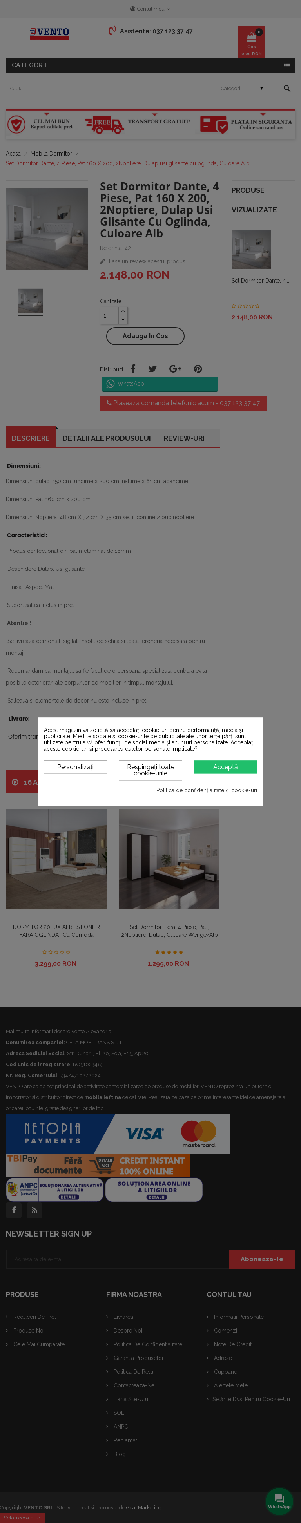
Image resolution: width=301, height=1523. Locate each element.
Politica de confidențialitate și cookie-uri (206, 791)
